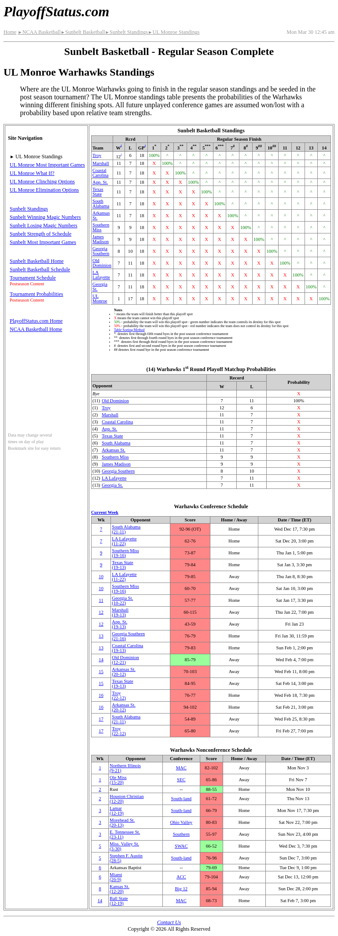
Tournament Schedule (33, 278)
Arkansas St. (113, 450)
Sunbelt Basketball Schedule (40, 269)
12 (101, 612)
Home (10, 32)
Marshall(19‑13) (120, 612)
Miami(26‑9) (116, 877)
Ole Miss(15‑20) (118, 780)
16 (101, 695)
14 (101, 659)
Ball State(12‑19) (119, 901)
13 (101, 636)
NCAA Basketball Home (36, 329)
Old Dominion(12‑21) (125, 660)
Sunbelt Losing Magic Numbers (43, 225)
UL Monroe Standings (173, 32)
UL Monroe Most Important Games (47, 165)
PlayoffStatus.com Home (36, 321)
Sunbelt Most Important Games (43, 242)
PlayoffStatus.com (56, 11)
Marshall (100, 163)
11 (101, 600)
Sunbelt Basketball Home (37, 261)
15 (101, 671)
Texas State (97, 192)
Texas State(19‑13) (122, 565)
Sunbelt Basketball (83, 32)
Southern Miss (100, 227)
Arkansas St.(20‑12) (124, 672)
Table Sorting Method (129, 330)
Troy (96, 155)
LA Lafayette (101, 275)
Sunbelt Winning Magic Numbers (45, 217)
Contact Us (169, 922)
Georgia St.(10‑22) (122, 600)
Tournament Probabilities (36, 294)
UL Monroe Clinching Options (42, 181)
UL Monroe (99, 298)
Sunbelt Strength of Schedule (40, 234)
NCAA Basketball (39, 32)
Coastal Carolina (100, 173)
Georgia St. (112, 485)
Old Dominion (101, 263)
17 (101, 719)
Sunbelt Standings (126, 32)
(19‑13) (119, 624)
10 (101, 576)
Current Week (104, 512)
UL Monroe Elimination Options (44, 190)
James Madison (100, 239)
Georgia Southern (100, 251)
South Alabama (100, 203)
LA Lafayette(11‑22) (124, 541)
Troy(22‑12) (119, 695)
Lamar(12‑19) (117, 811)
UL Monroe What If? (32, 173)
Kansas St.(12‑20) (119, 889)
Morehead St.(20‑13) (122, 822)
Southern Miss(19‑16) (125, 553)
